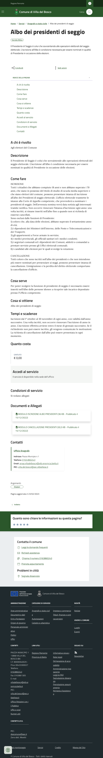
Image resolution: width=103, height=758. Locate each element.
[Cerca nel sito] (88, 12)
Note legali (57, 657)
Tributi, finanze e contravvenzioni (62, 616)
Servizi (22, 23)
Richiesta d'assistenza (62, 692)
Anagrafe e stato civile (37, 23)
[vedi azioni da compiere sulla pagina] (60, 68)
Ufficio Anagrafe (21, 450)
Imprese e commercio (62, 610)
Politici (13, 635)
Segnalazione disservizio (62, 680)
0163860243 (16, 671)
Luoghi (77, 627)
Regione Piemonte (17, 3)
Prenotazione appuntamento (62, 686)
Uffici (13, 639)
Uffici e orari (16, 709)
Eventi (77, 631)
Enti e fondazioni (18, 618)
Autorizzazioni (38, 618)
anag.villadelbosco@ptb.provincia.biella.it (39, 463)
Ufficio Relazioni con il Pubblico (19, 703)
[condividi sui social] (17, 68)
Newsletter (79, 656)
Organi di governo (18, 622)
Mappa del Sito (79, 747)
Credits (58, 747)
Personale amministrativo (19, 628)
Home (13, 23)
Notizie (77, 610)
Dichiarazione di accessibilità (61, 663)
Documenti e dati (18, 614)
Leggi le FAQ (58, 674)
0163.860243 (28, 460)
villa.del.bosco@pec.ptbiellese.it (33, 467)
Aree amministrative (19, 610)
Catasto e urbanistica (41, 622)
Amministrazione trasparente (62, 670)
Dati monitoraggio (18, 747)
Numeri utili (15, 713)
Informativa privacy (61, 653)
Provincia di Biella (39, 657)
